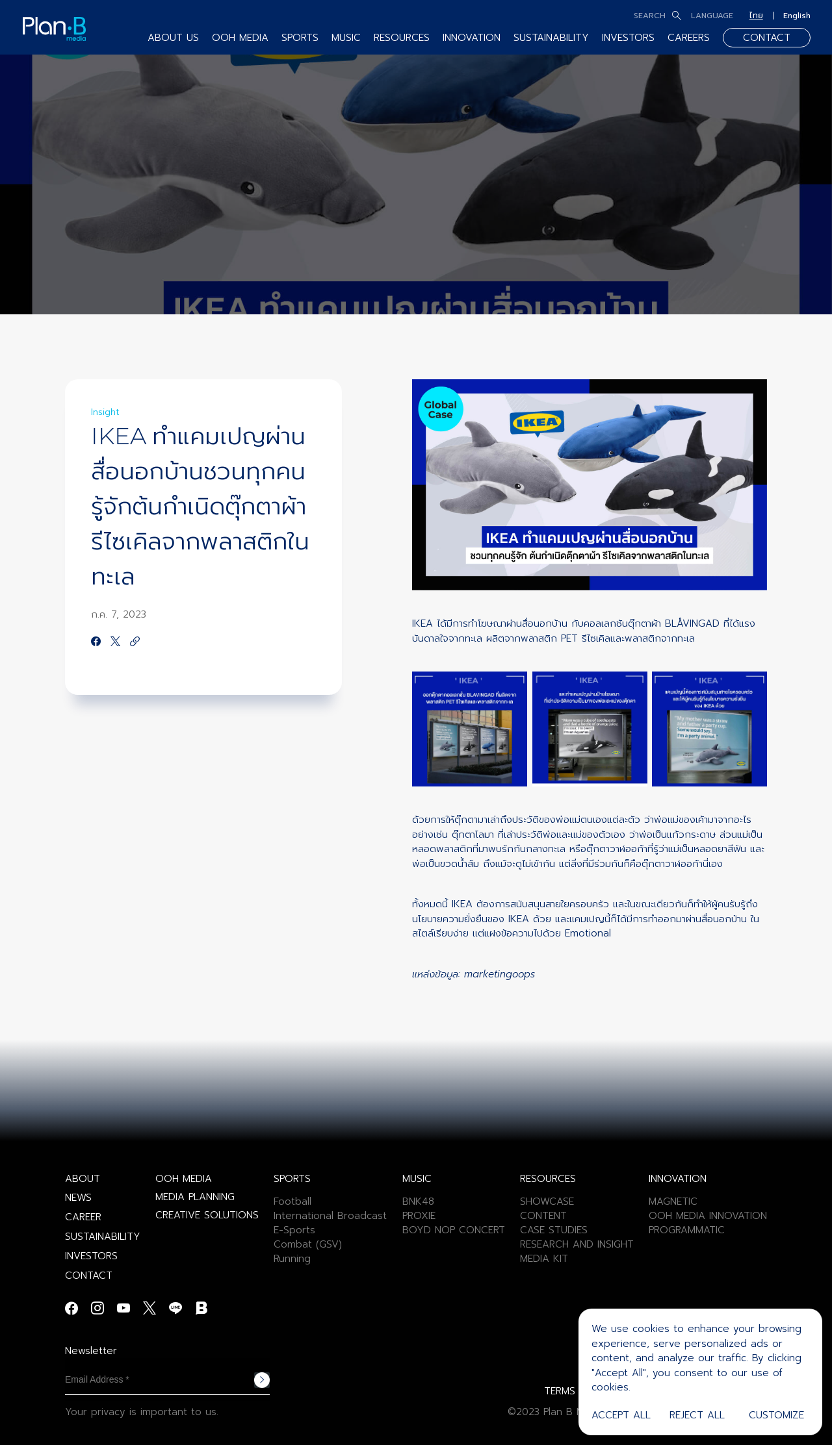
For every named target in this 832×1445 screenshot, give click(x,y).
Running (292, 1258)
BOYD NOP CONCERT (453, 1230)
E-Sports (294, 1230)
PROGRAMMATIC (687, 1230)
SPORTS (299, 38)
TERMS (559, 1391)
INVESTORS (628, 38)
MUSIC (346, 38)
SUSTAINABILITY (551, 38)
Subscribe (262, 1380)
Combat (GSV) (308, 1244)
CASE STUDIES (554, 1230)
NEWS (78, 1197)
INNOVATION (471, 38)
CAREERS (689, 38)
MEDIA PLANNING (195, 1197)
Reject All (697, 1415)
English (797, 15)
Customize (776, 1415)
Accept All (621, 1415)
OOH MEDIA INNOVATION (708, 1216)
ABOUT (82, 1179)
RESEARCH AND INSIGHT (577, 1244)
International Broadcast (330, 1216)
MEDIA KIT (544, 1258)
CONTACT (766, 38)
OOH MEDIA (240, 38)
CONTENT (543, 1216)
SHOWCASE (547, 1201)
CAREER (83, 1217)
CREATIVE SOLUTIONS (207, 1215)
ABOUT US (173, 38)
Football (292, 1201)
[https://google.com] (135, 642)
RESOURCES (402, 38)
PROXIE (419, 1216)
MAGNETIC (673, 1201)
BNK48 (418, 1201)
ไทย (756, 15)
